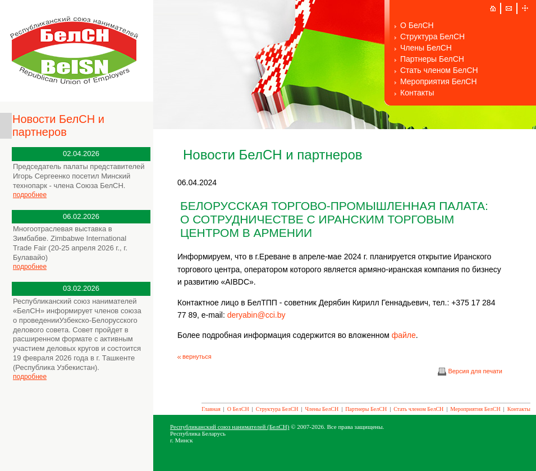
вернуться (194, 356)
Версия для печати (470, 371)
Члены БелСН (426, 47)
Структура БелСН (432, 36)
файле (404, 335)
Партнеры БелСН (432, 58)
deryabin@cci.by (256, 314)
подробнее (30, 195)
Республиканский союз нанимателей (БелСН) (229, 426)
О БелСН (417, 25)
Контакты (417, 92)
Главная (211, 409)
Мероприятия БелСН (438, 81)
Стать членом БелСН (439, 70)
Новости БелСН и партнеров (58, 125)
